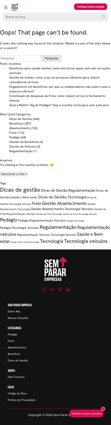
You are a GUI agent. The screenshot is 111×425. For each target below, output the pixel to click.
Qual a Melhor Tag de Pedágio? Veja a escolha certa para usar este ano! (59, 105)
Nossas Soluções (18, 318)
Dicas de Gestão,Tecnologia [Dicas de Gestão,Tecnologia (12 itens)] (62, 196)
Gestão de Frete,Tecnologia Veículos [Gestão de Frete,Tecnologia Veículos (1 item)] (80, 214)
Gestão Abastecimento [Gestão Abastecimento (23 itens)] (64, 203)
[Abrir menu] (6, 8)
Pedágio (14, 137)
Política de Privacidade (21, 400)
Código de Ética (17, 393)
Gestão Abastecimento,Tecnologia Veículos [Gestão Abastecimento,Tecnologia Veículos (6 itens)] (62, 209)
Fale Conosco (16, 377)
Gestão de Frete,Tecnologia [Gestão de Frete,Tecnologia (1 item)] (49, 214)
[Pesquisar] (103, 17)
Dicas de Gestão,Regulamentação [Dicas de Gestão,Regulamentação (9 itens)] (68, 190)
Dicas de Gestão (20, 119)
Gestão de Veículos (22, 146)
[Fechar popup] (103, 409)
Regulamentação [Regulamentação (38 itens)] (58, 227)
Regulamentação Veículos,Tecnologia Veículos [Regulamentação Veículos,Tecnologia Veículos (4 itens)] (46, 235)
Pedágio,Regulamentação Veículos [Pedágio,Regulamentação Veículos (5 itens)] (42, 220)
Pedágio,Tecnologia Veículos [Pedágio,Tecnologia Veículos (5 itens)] (19, 228)
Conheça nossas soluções (90, 6)
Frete (13, 133)
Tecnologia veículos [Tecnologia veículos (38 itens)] (86, 241)
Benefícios (16, 123)
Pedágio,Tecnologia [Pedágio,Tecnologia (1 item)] (75, 220)
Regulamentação (21, 151)
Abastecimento (19, 128)
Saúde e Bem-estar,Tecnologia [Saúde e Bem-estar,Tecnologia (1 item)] (25, 242)
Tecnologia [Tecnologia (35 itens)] (51, 241)
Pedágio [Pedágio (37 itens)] (8, 220)
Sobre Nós (14, 311)
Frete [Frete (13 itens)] (36, 203)
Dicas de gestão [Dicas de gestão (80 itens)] (20, 189)
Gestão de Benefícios (24, 142)
